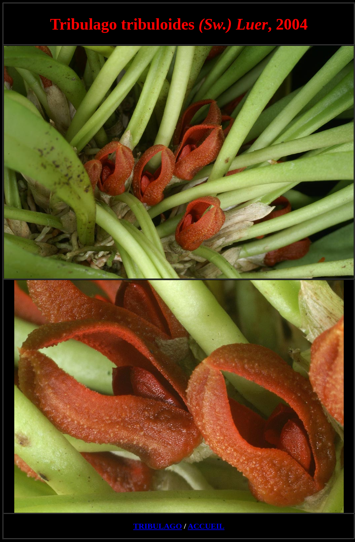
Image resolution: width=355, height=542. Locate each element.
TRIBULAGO (157, 526)
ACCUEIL (206, 526)
